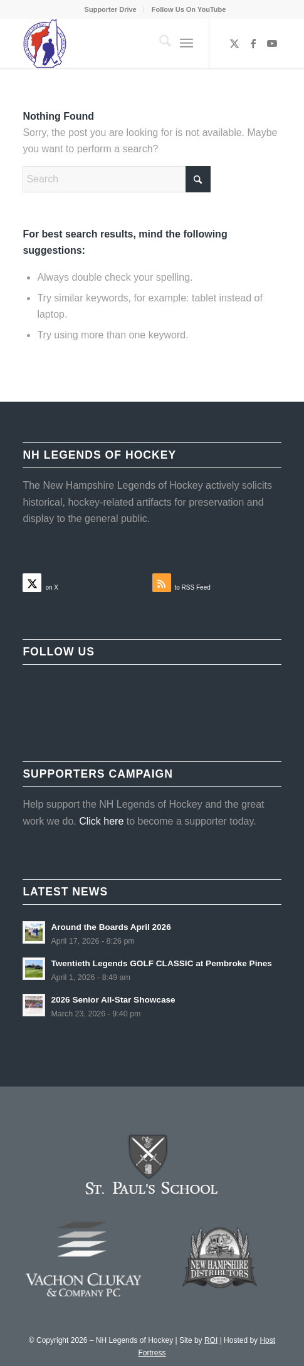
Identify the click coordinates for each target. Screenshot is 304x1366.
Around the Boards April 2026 (110, 927)
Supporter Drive (111, 9)
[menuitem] (111, 9)
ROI (211, 1340)
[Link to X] (234, 43)
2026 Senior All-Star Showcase (113, 999)
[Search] (159, 43)
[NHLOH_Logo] (126, 43)
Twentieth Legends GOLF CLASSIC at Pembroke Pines (161, 963)
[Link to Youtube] (272, 43)
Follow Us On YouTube (189, 9)
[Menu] (186, 43)
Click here (101, 821)
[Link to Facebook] (253, 43)
